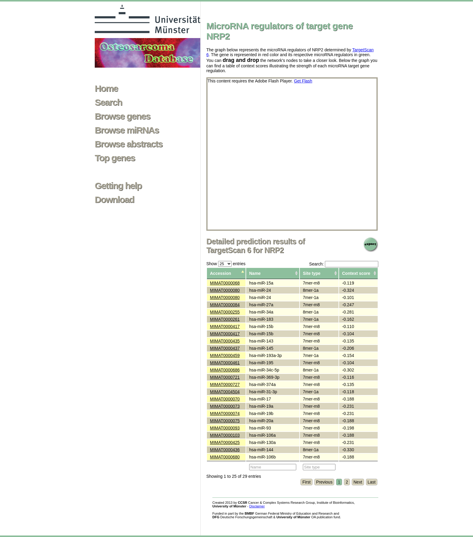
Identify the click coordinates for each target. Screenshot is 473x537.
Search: (343, 264)
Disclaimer (257, 506)
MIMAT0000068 (225, 283)
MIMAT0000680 (225, 457)
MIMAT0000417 (225, 326)
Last (372, 482)
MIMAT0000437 (225, 348)
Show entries (226, 263)
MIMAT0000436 (225, 449)
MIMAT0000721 (225, 377)
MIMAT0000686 (225, 370)
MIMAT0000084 (225, 304)
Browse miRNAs (127, 130)
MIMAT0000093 (225, 428)
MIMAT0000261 (225, 319)
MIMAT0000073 (225, 406)
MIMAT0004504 (225, 391)
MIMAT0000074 (225, 413)
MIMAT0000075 (225, 420)
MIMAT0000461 (225, 362)
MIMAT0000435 (225, 341)
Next (358, 482)
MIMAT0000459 (225, 355)
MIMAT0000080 (225, 290)
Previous (324, 482)
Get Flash (303, 81)
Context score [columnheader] (356, 273)
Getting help (118, 185)
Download (114, 199)
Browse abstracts (129, 144)
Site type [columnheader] (311, 273)
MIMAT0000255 (225, 312)
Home (106, 88)
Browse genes (122, 116)
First (306, 482)
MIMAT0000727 (225, 384)
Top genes (115, 157)
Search (108, 102)
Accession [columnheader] (220, 273)
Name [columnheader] (255, 273)
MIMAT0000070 (225, 399)
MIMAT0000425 (225, 442)
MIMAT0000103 (225, 435)
